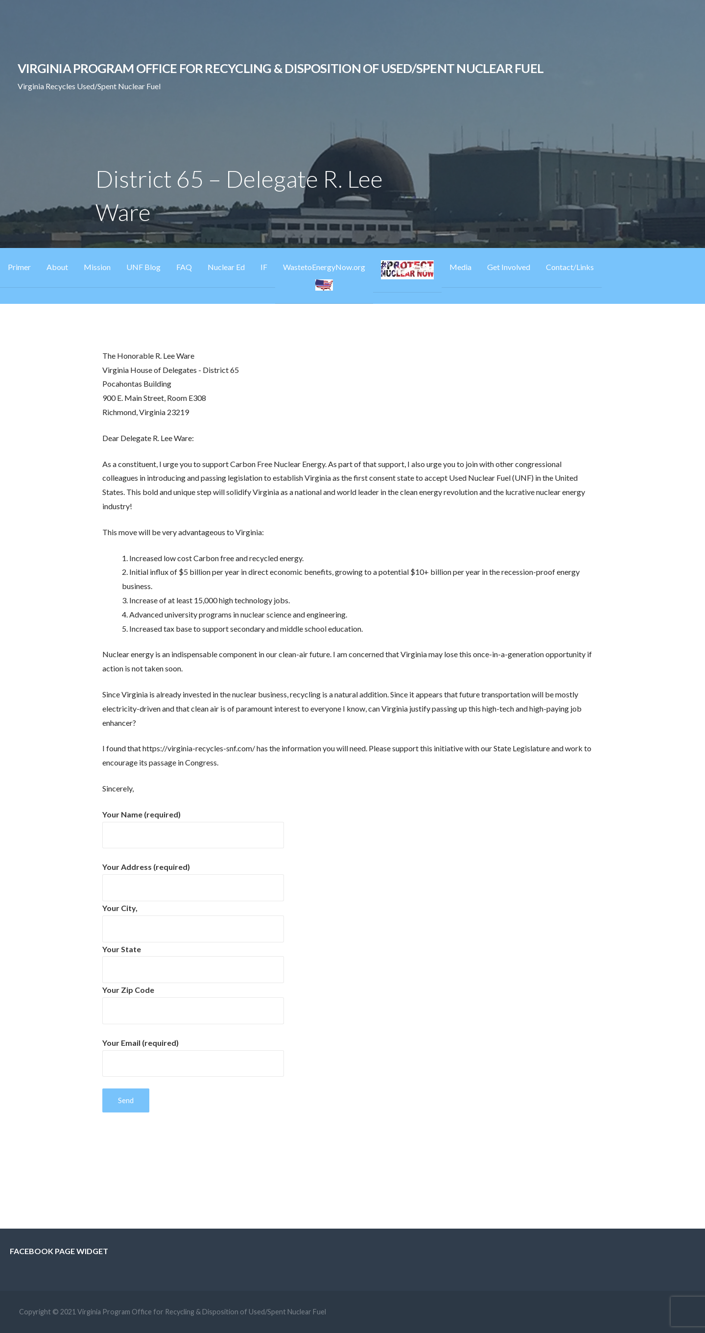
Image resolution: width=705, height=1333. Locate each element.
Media (460, 267)
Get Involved (508, 267)
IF (263, 267)
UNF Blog (143, 267)
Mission (97, 267)
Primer (19, 267)
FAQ (184, 267)
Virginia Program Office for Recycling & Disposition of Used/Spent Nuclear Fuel (280, 68)
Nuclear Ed (226, 267)
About (57, 267)
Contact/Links (570, 267)
